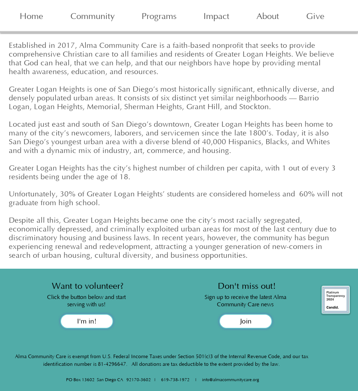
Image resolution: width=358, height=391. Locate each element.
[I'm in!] (86, 321)
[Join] (245, 321)
